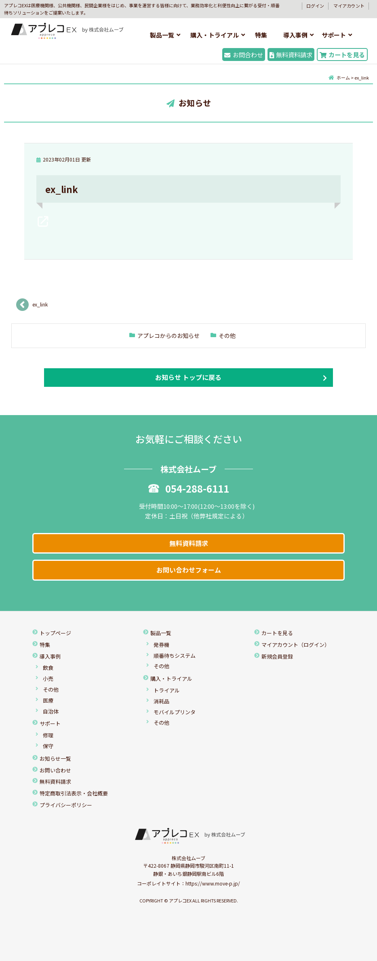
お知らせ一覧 (55, 758)
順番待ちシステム (175, 655)
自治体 (51, 711)
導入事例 (295, 35)
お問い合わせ (55, 770)
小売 (48, 678)
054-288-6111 (188, 488)
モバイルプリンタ (175, 712)
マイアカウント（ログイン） (295, 644)
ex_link (40, 304)
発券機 (161, 644)
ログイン (315, 5)
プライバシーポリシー (66, 805)
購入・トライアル (214, 35)
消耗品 (161, 701)
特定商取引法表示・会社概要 (74, 793)
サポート (334, 35)
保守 (48, 746)
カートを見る (342, 54)
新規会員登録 (277, 656)
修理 (48, 735)
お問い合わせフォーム (188, 570)
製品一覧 (162, 35)
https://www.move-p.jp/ (212, 883)
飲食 (48, 667)
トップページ (55, 633)
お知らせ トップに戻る (188, 377)
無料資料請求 (291, 54)
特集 (261, 35)
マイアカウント (348, 5)
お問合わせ (243, 54)
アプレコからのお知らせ (168, 336)
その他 (227, 336)
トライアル (167, 690)
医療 (48, 700)
